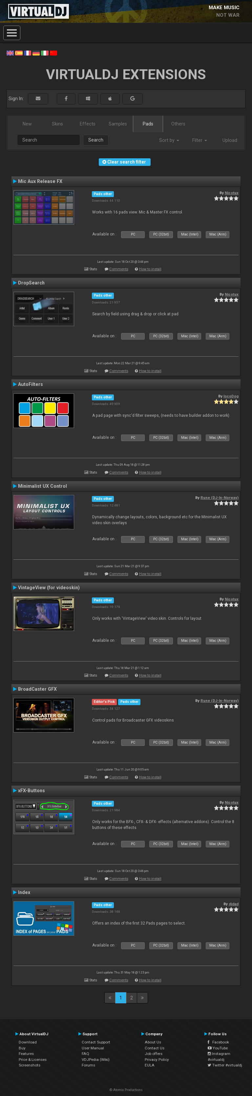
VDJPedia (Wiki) (96, 1059)
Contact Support (96, 1042)
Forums (88, 1065)
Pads (148, 123)
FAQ (85, 1053)
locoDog (231, 396)
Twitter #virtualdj (225, 1065)
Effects (87, 123)
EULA (150, 1065)
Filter (199, 140)
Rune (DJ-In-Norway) (219, 497)
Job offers (153, 1053)
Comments (118, 269)
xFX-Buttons (31, 790)
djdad (234, 904)
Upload (229, 140)
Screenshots (29, 1065)
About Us (153, 1042)
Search (95, 140)
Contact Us (154, 1048)
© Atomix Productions (126, 1090)
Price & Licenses (33, 1059)
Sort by (169, 140)
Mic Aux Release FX (40, 181)
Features (26, 1053)
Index (24, 892)
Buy (22, 1048)
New (27, 123)
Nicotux (232, 192)
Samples (118, 123)
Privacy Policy (157, 1059)
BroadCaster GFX (37, 689)
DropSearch (31, 282)
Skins (57, 123)
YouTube (218, 1048)
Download (28, 1042)
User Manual (93, 1048)
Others (178, 123)
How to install (150, 269)
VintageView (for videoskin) (49, 587)
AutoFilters (30, 384)
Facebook (218, 1042)
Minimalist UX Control (42, 486)
